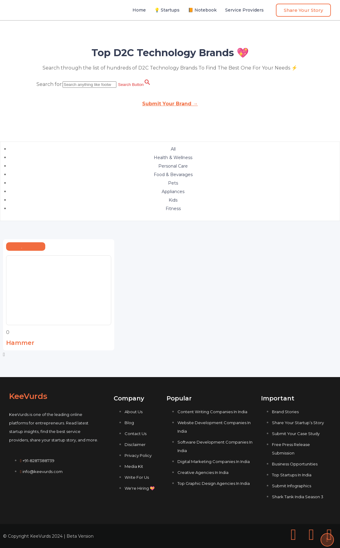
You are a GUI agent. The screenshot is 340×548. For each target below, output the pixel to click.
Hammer (20, 342)
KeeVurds (28, 396)
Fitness (15, 247)
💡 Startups (167, 10)
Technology (32, 247)
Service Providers (244, 10)
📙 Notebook (202, 10)
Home (139, 10)
